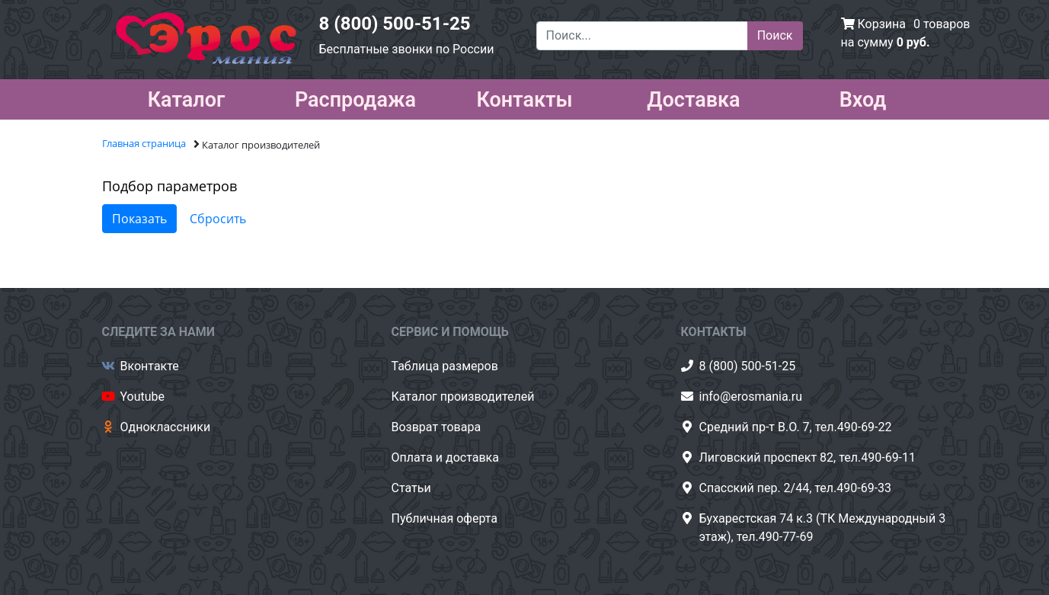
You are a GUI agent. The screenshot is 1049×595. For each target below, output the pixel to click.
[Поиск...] (642, 35)
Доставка (693, 97)
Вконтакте (149, 366)
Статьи (411, 488)
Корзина (881, 24)
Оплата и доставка (445, 457)
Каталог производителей (463, 396)
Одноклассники (165, 427)
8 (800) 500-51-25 (395, 23)
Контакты (524, 97)
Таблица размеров (445, 366)
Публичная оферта (445, 518)
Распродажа (355, 97)
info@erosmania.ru (751, 396)
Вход (863, 97)
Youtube (142, 396)
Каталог (186, 97)
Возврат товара (436, 427)
